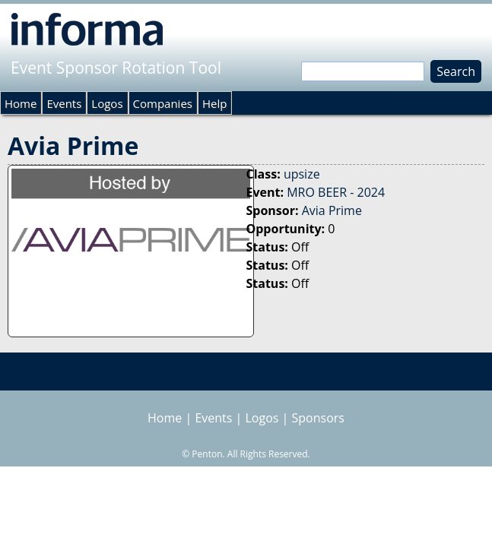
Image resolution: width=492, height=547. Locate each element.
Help (214, 103)
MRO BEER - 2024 (336, 192)
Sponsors (318, 417)
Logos (106, 103)
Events (63, 103)
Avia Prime (332, 210)
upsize (302, 174)
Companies (162, 103)
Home (21, 103)
